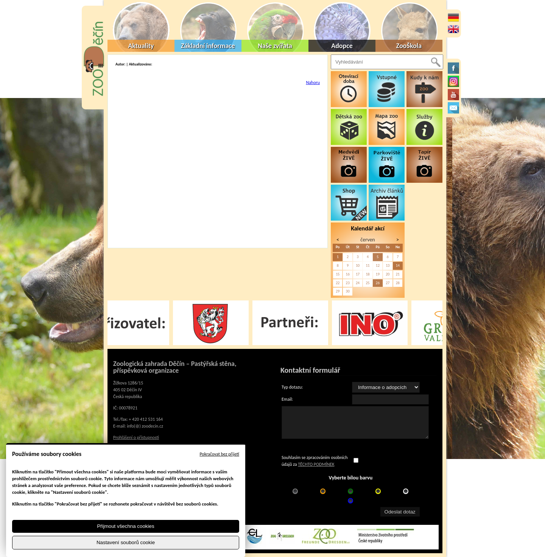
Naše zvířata (275, 46)
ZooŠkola (409, 46)
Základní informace (208, 46)
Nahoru (313, 82)
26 (378, 282)
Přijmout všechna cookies (125, 526)
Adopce (342, 46)
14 (398, 265)
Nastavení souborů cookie (126, 542)
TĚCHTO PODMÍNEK (316, 464)
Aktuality (141, 46)
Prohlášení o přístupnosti (136, 437)
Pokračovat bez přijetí (219, 454)
